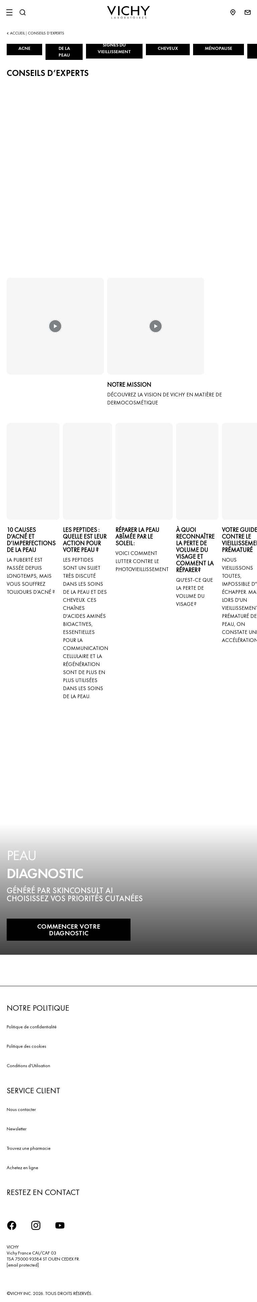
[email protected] (23, 1265)
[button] (55, 331)
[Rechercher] (22, 12)
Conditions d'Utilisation (28, 1065)
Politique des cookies (26, 1046)
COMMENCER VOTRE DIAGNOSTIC (68, 929)
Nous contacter (21, 1109)
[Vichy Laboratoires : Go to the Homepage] (128, 12)
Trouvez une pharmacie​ (29, 1148)
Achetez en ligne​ (22, 1168)
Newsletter (16, 1129)
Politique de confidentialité (32, 1027)
